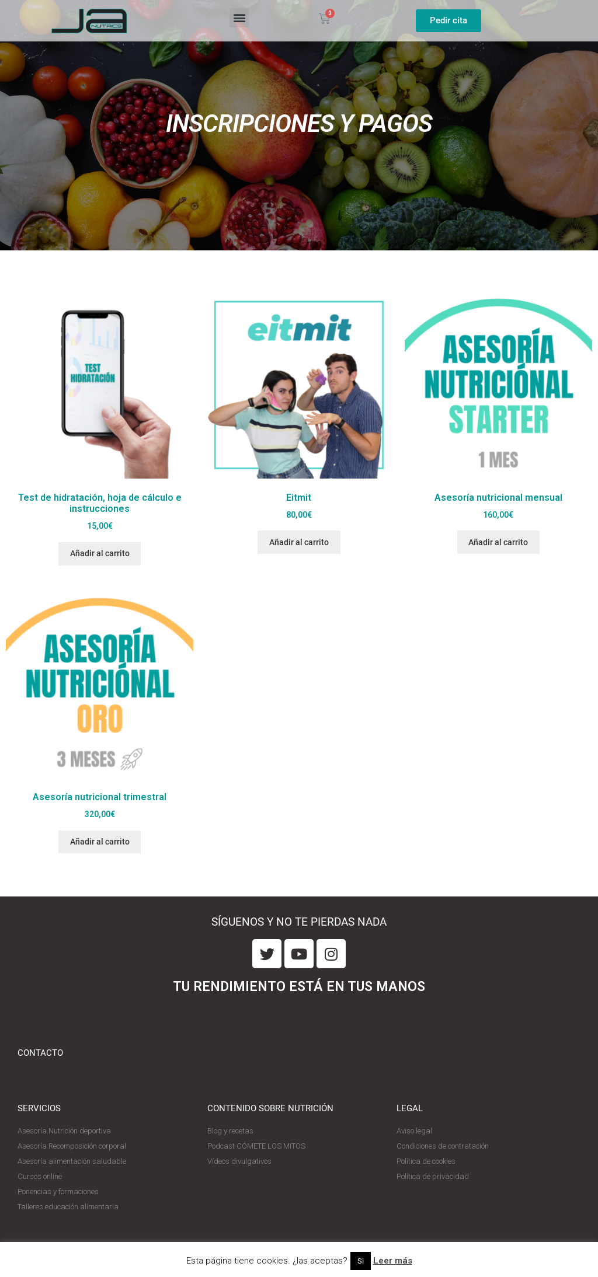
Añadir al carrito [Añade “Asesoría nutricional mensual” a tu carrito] (498, 542)
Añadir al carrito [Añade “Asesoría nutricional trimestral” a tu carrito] (100, 841)
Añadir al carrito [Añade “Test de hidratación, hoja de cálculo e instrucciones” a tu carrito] (100, 553)
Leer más (392, 1260)
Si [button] (360, 1261)
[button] (239, 17)
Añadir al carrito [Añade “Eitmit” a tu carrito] (299, 542)
